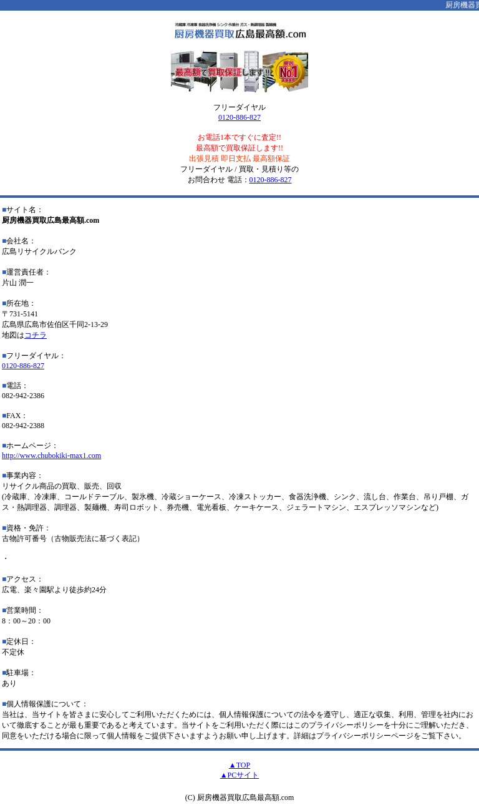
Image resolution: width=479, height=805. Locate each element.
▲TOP (239, 765)
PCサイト (243, 775)
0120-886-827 (239, 117)
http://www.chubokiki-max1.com (51, 455)
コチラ (35, 335)
